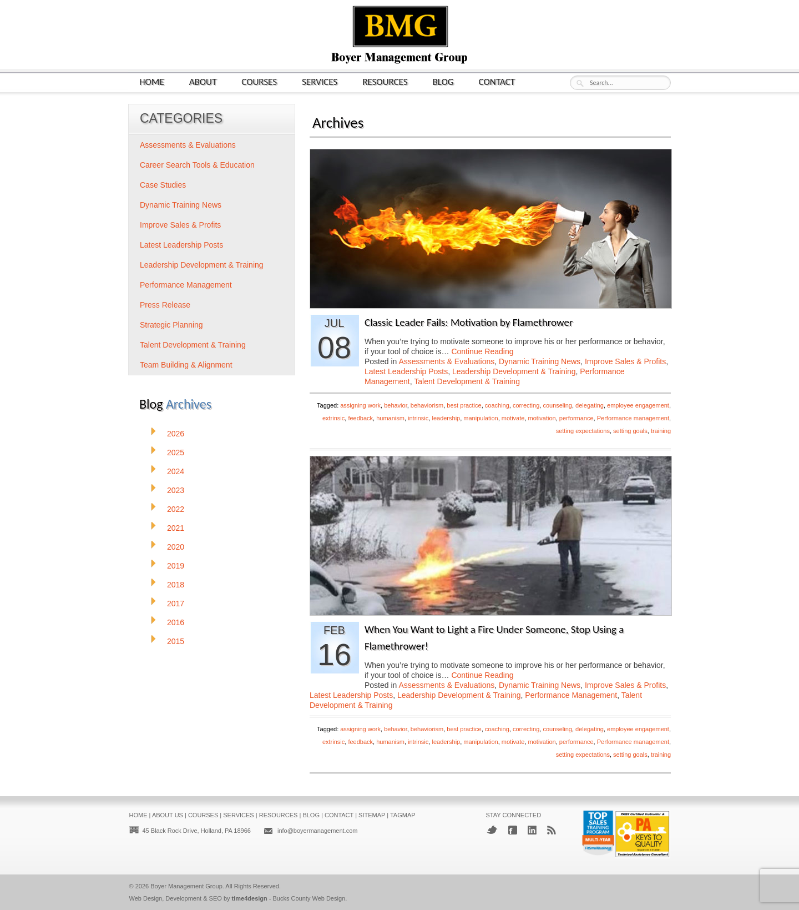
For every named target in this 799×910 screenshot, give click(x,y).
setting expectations (583, 431)
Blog (443, 81)
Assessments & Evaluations (447, 361)
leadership (446, 418)
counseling (557, 405)
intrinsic (418, 418)
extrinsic (333, 418)
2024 (175, 471)
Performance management (633, 418)
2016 (175, 622)
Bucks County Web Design (309, 898)
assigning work (360, 405)
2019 (175, 565)
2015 (175, 641)
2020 (175, 546)
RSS (551, 830)
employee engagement (638, 405)
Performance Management (571, 695)
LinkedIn (532, 830)
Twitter (492, 830)
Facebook (512, 830)
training (661, 431)
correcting (526, 405)
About (203, 81)
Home (151, 81)
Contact (497, 81)
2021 (175, 528)
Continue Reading (482, 351)
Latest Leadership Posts (406, 371)
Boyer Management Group (186, 886)
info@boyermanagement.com (317, 830)
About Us (167, 815)
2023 (175, 490)
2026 (175, 433)
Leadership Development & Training (514, 371)
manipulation (480, 418)
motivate (513, 418)
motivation (542, 418)
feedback (360, 418)
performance (576, 418)
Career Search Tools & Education (197, 164)
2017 (175, 603)
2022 (175, 509)
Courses (259, 81)
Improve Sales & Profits (625, 361)
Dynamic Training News (539, 361)
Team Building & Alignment (186, 364)
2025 (175, 452)
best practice (464, 405)
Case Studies (163, 184)
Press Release (165, 304)
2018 (175, 584)
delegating (589, 405)
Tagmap (403, 815)
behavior (395, 405)
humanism (390, 418)
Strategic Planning (171, 324)
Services (319, 81)
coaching (497, 405)
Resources (384, 81)
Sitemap (371, 815)
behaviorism (427, 405)
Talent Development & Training (467, 381)
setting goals (630, 431)
